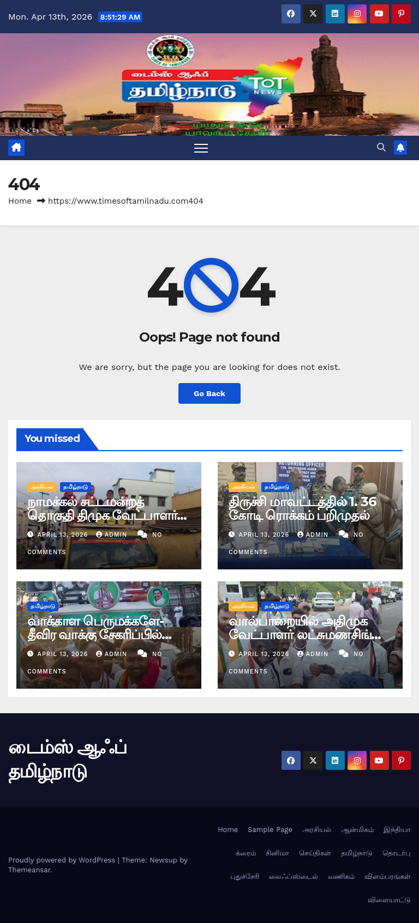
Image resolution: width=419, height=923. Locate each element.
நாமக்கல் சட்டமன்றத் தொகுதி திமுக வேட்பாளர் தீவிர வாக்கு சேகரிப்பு (102, 515)
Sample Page (270, 829)
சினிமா (277, 853)
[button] (381, 147)
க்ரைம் (246, 853)
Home (20, 201)
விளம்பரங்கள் (387, 876)
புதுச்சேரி (244, 876)
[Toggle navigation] (201, 147)
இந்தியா (397, 829)
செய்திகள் (315, 853)
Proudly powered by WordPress (63, 860)
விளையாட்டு (389, 900)
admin (113, 534)
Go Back (209, 393)
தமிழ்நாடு (75, 487)
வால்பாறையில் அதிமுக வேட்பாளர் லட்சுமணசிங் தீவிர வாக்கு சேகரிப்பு (300, 634)
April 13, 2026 (64, 534)
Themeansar (29, 870)
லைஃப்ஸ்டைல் (293, 876)
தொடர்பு (396, 853)
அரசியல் (42, 487)
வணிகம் (341, 876)
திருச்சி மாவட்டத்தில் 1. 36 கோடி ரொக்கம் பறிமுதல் (302, 508)
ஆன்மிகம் (357, 829)
